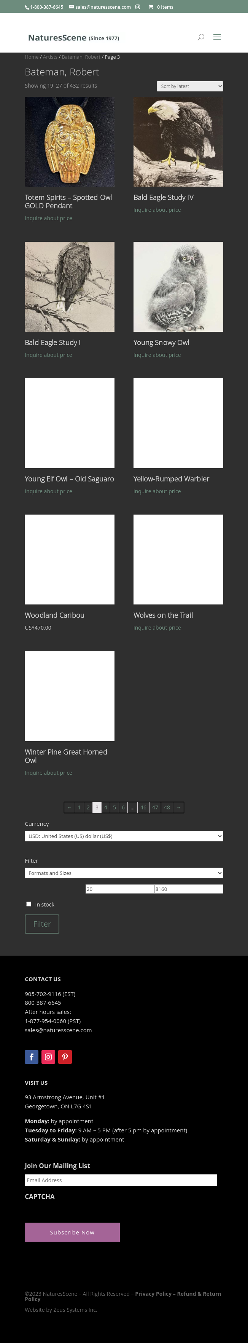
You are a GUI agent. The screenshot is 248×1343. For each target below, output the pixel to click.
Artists (50, 56)
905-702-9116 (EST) (50, 994)
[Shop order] (190, 86)
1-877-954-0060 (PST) (53, 1021)
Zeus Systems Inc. (75, 1309)
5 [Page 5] (114, 807)
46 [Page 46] (143, 807)
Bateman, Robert (81, 56)
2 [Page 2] (88, 807)
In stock (44, 904)
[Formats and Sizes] (124, 873)
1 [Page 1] (79, 807)
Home (31, 56)
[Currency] (124, 836)
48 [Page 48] (167, 807)
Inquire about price (48, 218)
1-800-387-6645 (46, 7)
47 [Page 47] (155, 807)
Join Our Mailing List (57, 1166)
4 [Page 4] (105, 807)
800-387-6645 (43, 1002)
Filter (42, 924)
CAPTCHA (40, 1197)
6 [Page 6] (123, 807)
